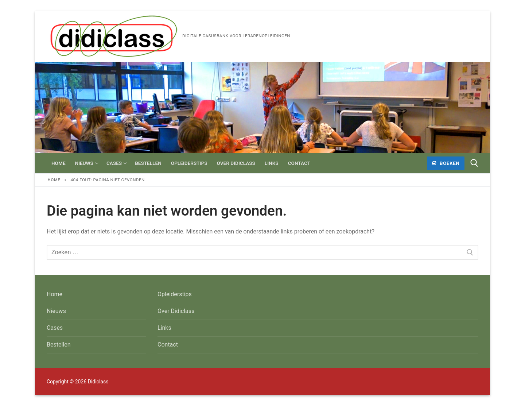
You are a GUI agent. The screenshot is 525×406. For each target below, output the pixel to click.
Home (54, 179)
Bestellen (59, 344)
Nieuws (56, 311)
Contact (168, 344)
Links (164, 327)
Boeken (445, 163)
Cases (55, 327)
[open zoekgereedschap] (474, 163)
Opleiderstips (175, 294)
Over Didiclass (176, 311)
